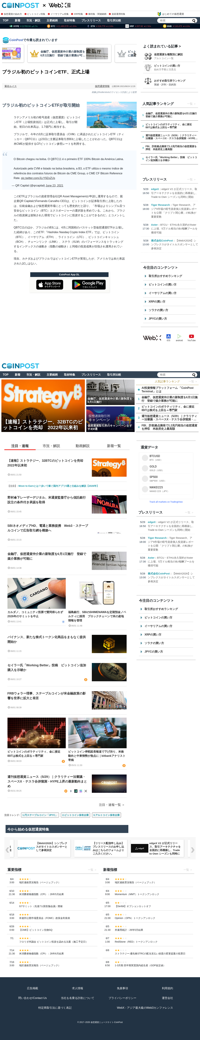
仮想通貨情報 (102, 86)
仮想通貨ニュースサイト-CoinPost (107, 1022)
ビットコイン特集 (35, 14)
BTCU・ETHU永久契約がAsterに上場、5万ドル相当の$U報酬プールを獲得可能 (174, 228)
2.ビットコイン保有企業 (75, 815)
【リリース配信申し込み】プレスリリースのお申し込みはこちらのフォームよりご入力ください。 (108, 848)
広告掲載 (32, 988)
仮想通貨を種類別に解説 (168, 54)
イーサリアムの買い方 (163, 293)
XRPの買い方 (157, 301)
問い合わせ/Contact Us (32, 998)
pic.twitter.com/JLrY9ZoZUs (38, 178)
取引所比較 (114, 20)
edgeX (155, 189)
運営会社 (167, 998)
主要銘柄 (52, 20)
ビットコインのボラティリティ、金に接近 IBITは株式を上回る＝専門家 (35, 753)
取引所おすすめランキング (165, 276)
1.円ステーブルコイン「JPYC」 (40, 815)
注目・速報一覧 (110, 805)
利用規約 (167, 988)
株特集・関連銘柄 (96, 14)
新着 (17, 20)
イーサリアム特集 (58, 14)
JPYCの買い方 (158, 318)
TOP (6, 20)
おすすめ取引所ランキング (169, 80)
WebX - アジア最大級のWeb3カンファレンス (145, 1007)
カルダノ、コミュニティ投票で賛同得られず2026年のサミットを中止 (35, 614)
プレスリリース (91, 20)
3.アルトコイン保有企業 (106, 815)
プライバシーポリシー (122, 998)
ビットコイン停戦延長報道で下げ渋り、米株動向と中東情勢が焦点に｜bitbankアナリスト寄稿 (96, 755)
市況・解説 (33, 20)
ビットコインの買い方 (167, 65)
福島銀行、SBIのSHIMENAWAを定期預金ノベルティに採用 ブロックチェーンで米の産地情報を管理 (97, 616)
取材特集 (69, 20)
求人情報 (77, 988)
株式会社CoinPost (162, 240)
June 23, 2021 (54, 185)
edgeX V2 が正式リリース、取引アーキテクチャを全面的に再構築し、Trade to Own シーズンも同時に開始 (174, 193)
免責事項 (122, 988)
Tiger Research (160, 204)
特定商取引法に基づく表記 (55, 1007)
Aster (154, 224)
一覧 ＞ (193, 381)
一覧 (190, 103)
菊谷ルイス (11, 86)
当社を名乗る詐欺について (77, 998)
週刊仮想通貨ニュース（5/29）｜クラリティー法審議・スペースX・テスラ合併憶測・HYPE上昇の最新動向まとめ (47, 781)
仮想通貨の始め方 (11, 14)
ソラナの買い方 (158, 310)
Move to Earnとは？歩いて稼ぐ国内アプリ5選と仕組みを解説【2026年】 (58, 486)
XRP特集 (77, 14)
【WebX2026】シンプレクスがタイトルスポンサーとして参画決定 (174, 244)
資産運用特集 (117, 14)
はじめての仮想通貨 (170, 14)
